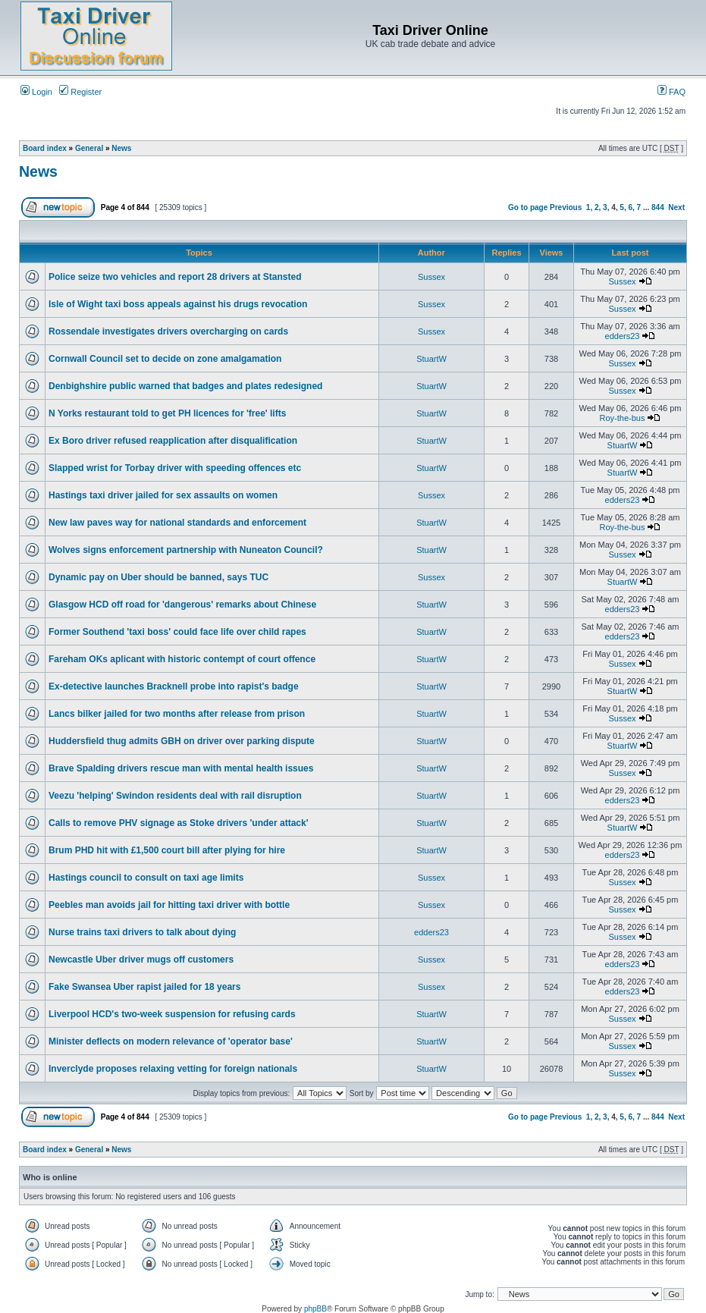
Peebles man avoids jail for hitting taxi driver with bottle (169, 905)
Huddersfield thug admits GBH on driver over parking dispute (182, 741)
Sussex (431, 276)
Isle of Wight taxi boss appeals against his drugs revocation (178, 304)
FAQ (671, 91)
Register (80, 91)
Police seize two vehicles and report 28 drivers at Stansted (175, 277)
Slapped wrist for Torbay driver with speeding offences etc (175, 468)
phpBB (315, 1309)
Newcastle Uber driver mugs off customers (141, 959)
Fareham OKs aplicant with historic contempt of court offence (182, 659)
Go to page (528, 207)
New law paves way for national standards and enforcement (177, 522)
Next (676, 207)
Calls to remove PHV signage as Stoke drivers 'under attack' (179, 823)
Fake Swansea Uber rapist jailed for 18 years (144, 987)
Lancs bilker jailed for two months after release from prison (177, 713)
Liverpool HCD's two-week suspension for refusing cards (172, 1014)
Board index (45, 148)
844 (657, 207)
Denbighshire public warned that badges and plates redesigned (185, 386)
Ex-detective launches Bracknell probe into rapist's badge (174, 686)
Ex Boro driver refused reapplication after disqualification (173, 440)
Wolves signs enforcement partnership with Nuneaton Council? (186, 550)
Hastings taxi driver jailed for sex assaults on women (163, 495)
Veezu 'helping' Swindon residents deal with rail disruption (175, 795)
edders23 (622, 336)
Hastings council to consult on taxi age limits (146, 877)
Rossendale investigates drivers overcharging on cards (168, 331)
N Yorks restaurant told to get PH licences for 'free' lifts (167, 413)
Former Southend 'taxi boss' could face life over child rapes (177, 632)
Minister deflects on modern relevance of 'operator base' (171, 1041)
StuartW (431, 358)
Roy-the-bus (622, 417)
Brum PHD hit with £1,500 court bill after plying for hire (167, 850)
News (121, 148)
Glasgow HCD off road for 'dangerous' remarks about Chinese (182, 604)
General (89, 148)
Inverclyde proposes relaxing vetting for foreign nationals (173, 1068)
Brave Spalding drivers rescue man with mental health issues (181, 768)
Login (36, 91)
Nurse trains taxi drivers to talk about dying (142, 932)
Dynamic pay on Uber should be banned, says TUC (158, 577)
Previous (566, 207)
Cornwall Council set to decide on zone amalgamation (165, 358)
